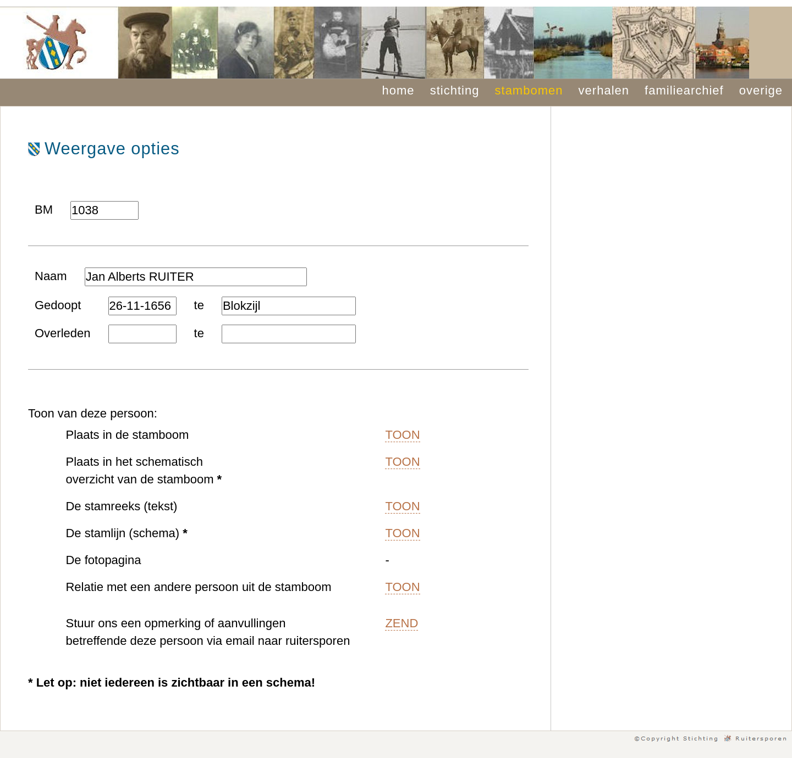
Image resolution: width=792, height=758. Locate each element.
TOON (402, 435)
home (398, 90)
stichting (455, 90)
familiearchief (684, 90)
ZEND (401, 623)
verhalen (604, 90)
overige (761, 90)
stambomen (529, 90)
